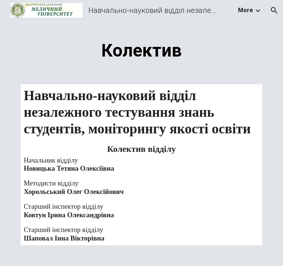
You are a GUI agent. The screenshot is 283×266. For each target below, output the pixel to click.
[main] (141, 48)
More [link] (245, 10)
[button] (274, 10)
